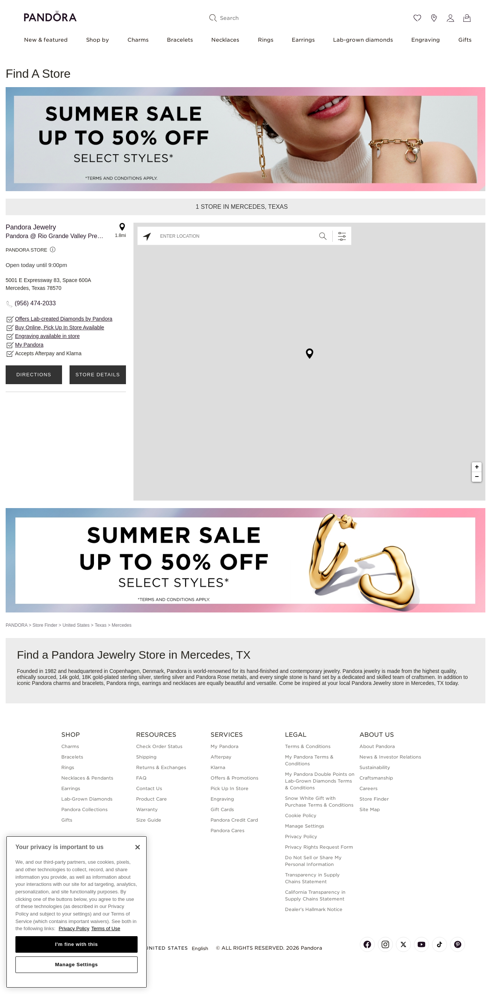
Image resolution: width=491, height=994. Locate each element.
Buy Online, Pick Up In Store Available (59, 327)
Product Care (151, 799)
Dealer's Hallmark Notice (313, 909)
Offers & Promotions (234, 778)
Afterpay (221, 757)
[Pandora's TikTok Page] (439, 944)
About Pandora (377, 746)
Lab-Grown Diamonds (86, 799)
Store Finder (44, 625)
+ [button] (477, 467)
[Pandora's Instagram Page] (385, 944)
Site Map (369, 809)
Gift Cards (222, 809)
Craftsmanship (376, 778)
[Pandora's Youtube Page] (421, 944)
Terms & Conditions (307, 746)
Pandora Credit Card (234, 820)
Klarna (218, 767)
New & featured (46, 40)
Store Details (98, 374)
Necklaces (225, 40)
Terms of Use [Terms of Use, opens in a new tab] (105, 928)
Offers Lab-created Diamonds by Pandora (63, 319)
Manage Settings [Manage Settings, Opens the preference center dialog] (76, 964)
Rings (265, 40)
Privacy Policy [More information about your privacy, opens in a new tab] (74, 928)
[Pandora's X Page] (403, 944)
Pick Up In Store (230, 788)
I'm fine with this (76, 944)
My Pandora (29, 345)
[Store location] (434, 18)
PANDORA (16, 625)
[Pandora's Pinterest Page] (457, 944)
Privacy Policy (301, 836)
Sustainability (374, 767)
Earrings (303, 40)
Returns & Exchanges (161, 767)
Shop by (97, 40)
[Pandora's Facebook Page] (367, 944)
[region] (76, 912)
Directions (33, 374)
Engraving (425, 40)
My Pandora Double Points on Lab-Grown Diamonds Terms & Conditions (320, 780)
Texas (100, 625)
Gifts (464, 40)
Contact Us (149, 788)
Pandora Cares (227, 830)
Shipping (146, 757)
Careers (368, 788)
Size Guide (148, 820)
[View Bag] (467, 18)
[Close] (137, 847)
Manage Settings (304, 826)
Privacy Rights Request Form (319, 847)
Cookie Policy (301, 815)
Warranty (147, 809)
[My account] (450, 18)
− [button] (477, 476)
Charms (138, 40)
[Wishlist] (417, 18)
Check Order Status (159, 746)
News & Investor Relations (390, 757)
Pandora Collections (84, 809)
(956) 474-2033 (35, 303)
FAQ (141, 778)
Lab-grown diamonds (363, 40)
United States (75, 625)
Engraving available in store (47, 336)
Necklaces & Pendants (87, 778)
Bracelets (180, 40)
